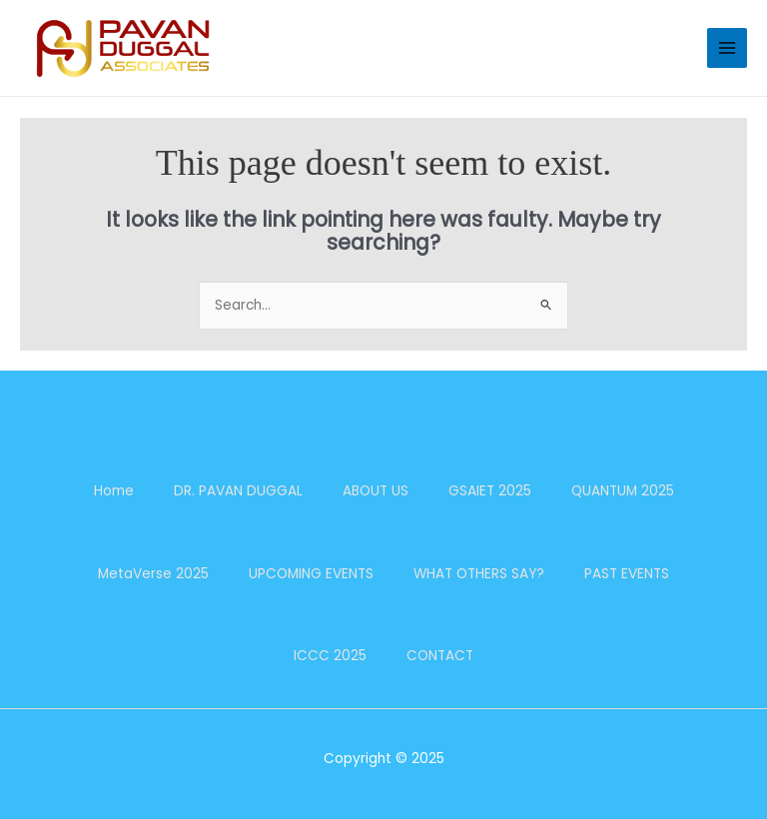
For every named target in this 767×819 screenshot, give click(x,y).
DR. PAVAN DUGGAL (238, 490)
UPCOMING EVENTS (311, 573)
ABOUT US (375, 490)
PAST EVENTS (626, 573)
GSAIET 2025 (489, 490)
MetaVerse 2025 (153, 573)
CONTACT (439, 655)
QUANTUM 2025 (622, 490)
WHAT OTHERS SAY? (478, 573)
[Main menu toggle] (727, 48)
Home (114, 490)
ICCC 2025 (330, 655)
